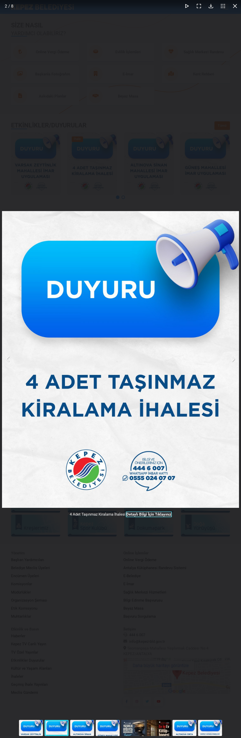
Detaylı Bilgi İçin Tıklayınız (148, 514)
